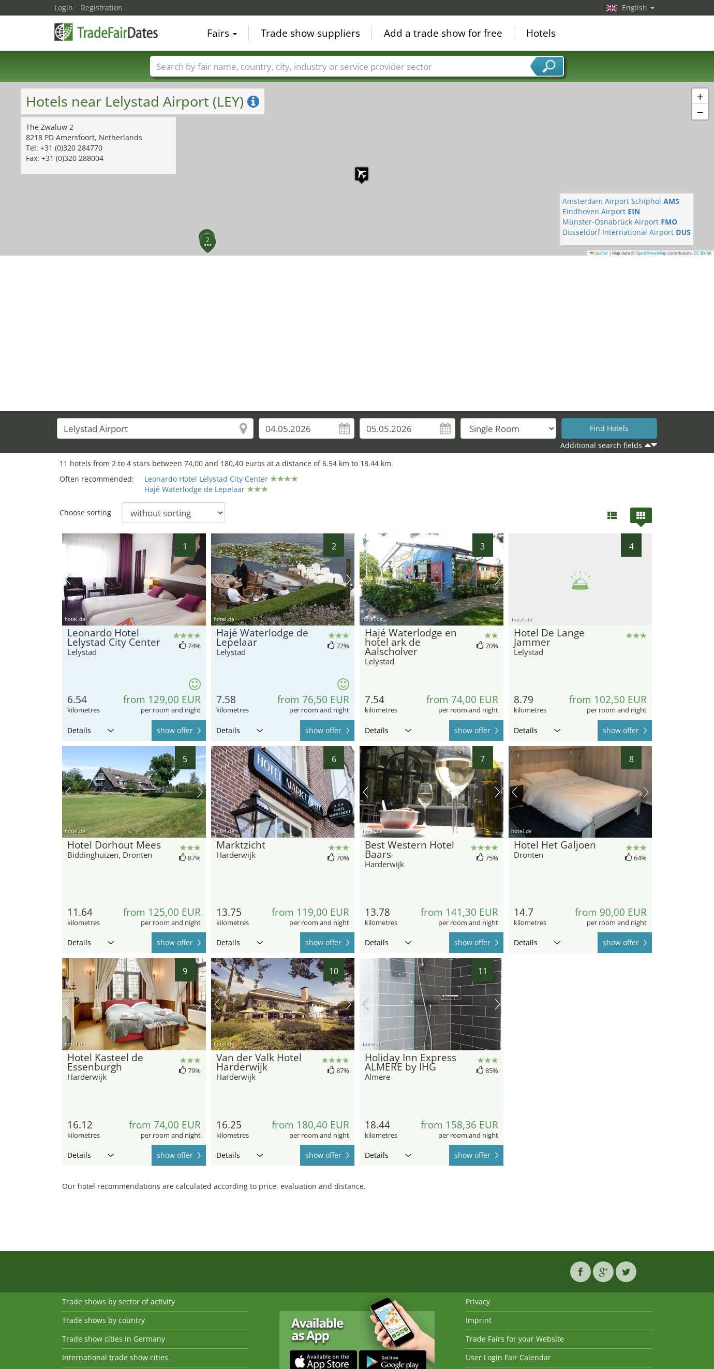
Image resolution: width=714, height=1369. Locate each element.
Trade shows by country (103, 1320)
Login (63, 7)
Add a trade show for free (443, 33)
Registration (102, 7)
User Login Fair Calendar (508, 1357)
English (638, 7)
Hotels (541, 33)
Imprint (479, 1320)
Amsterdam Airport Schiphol (620, 201)
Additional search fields (601, 445)
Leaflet (599, 253)
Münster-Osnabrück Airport (619, 222)
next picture (200, 579)
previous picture (68, 579)
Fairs (222, 33)
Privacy (478, 1301)
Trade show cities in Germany (113, 1339)
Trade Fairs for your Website (515, 1339)
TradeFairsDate (106, 32)
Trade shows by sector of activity (118, 1301)
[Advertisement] (357, 333)
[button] (356, 169)
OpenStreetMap (650, 253)
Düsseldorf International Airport (626, 232)
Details (90, 730)
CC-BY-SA (702, 253)
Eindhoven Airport (601, 211)
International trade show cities (115, 1357)
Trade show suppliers (310, 33)
